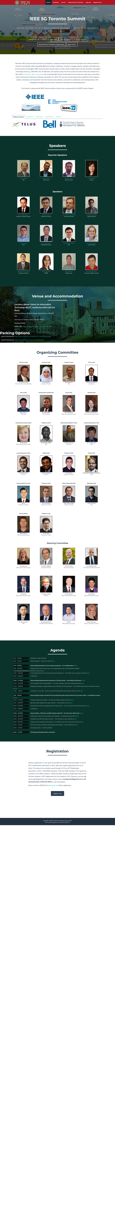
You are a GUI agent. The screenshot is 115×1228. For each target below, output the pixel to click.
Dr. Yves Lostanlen (46, 243)
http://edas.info (53, 785)
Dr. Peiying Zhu (91, 178)
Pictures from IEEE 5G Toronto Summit (73, 39)
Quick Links (71, 44)
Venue (63, 4)
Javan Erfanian (46, 178)
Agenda (88, 4)
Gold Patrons (30, 116)
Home (49, 4)
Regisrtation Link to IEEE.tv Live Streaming (42, 39)
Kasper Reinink (68, 271)
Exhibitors (58, 116)
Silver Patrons (39, 116)
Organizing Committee (75, 4)
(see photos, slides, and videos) (33, 74)
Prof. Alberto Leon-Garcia (23, 271)
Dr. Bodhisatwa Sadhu (69, 243)
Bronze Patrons (49, 116)
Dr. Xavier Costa (69, 178)
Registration (97, 4)
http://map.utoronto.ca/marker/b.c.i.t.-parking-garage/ (33, 336)
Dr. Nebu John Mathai (91, 214)
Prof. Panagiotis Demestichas (69, 214)
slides (52, 661)
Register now (57, 793)
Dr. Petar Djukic (23, 243)
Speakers (56, 4)
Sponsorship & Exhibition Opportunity (52, 44)
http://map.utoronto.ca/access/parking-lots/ (29, 340)
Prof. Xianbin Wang (23, 214)
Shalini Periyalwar (46, 271)
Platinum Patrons (18, 117)
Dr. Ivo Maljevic (23, 178)
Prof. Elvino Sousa (46, 214)
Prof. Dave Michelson (91, 271)
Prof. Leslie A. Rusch (91, 243)
